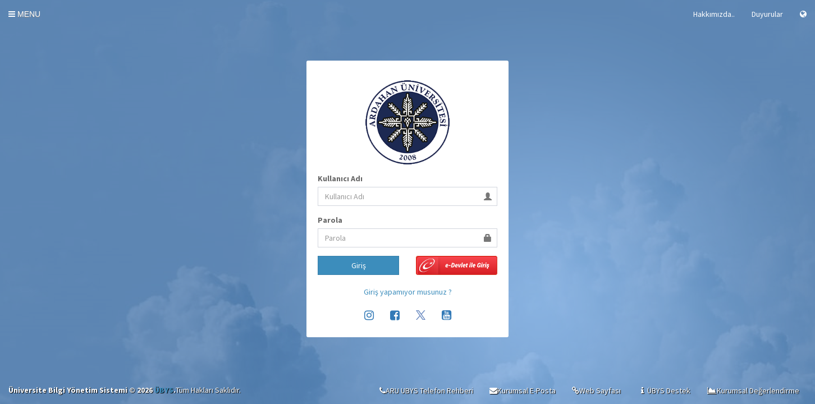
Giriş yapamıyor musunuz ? (408, 292)
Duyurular (767, 14)
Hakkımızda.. (714, 14)
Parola (330, 220)
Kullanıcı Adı (340, 178)
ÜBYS (163, 390)
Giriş (358, 265)
